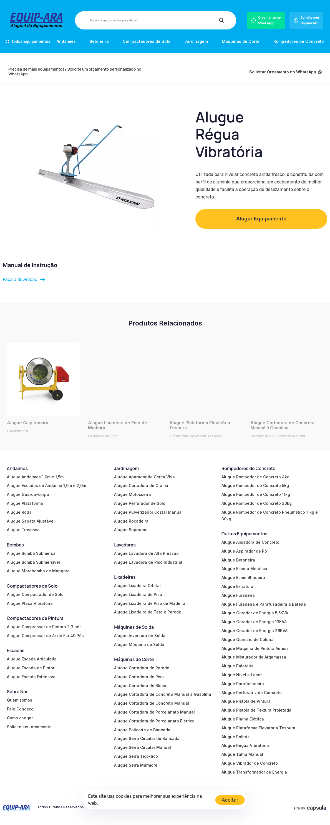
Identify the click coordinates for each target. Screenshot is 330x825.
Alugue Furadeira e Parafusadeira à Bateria (263, 604)
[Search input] (153, 20)
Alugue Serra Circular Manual (142, 747)
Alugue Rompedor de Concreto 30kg (256, 503)
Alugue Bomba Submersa (31, 553)
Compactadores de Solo (146, 41)
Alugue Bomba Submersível (33, 562)
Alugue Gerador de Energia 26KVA (254, 630)
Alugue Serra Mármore (135, 765)
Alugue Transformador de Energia (254, 772)
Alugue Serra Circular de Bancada (147, 738)
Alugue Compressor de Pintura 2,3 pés (44, 626)
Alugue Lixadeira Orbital (137, 585)
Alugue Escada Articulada (32, 659)
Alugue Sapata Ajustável (31, 521)
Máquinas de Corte (241, 41)
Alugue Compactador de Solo (35, 594)
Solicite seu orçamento (29, 726)
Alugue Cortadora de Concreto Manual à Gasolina (162, 694)
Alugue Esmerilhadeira (243, 577)
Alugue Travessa (23, 529)
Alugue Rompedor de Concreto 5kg (255, 485)
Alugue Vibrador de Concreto (249, 763)
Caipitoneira (17, 431)
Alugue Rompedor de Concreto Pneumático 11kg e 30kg (269, 515)
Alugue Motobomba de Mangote (38, 570)
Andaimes (66, 41)
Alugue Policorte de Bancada (142, 729)
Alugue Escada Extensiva (31, 676)
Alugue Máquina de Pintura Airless (255, 648)
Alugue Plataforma (25, 503)
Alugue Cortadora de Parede (141, 667)
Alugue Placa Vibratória (30, 603)
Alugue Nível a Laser (241, 674)
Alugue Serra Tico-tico (136, 756)
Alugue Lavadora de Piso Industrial (148, 562)
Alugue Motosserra (132, 494)
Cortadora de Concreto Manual (277, 436)
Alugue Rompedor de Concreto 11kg (255, 494)
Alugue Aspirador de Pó (244, 551)
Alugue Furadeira (238, 595)
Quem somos (19, 700)
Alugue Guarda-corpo (28, 494)
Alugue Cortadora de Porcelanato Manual (154, 712)
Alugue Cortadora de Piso (139, 676)
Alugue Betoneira (238, 560)
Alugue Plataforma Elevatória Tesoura (258, 727)
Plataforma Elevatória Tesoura (195, 436)
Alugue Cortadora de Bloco (140, 685)
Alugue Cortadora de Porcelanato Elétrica (154, 721)
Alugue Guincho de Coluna (247, 639)
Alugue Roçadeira (131, 521)
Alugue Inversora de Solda (139, 635)
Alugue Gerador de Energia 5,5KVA (254, 612)
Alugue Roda (19, 512)
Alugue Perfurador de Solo (139, 503)
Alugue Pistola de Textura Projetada (256, 710)
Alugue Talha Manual (242, 754)
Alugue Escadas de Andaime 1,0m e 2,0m (46, 485)
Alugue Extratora (237, 586)
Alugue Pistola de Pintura (246, 701)
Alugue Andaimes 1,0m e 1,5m (35, 476)
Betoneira (99, 41)
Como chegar (20, 717)
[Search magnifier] (221, 20)
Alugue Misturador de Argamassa (253, 657)
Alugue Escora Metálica (244, 568)
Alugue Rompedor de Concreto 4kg (255, 476)
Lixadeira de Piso (103, 436)
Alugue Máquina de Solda (139, 644)
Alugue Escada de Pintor (30, 667)
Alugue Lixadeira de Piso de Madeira (149, 603)
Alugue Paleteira (237, 666)
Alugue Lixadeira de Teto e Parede (147, 612)
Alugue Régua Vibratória (245, 745)
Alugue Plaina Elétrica (242, 719)
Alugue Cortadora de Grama (141, 485)
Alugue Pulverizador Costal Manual (148, 512)
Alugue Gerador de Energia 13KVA (254, 621)
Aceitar (230, 800)
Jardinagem (196, 41)
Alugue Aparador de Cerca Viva (144, 476)
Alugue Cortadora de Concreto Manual (151, 703)
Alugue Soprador (130, 529)
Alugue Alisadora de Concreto (250, 542)
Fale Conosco (20, 709)
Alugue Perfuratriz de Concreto (251, 692)
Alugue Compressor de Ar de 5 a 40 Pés (45, 635)
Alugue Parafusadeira (242, 683)
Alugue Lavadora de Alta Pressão (146, 553)
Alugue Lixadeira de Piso (138, 594)
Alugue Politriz (235, 736)
